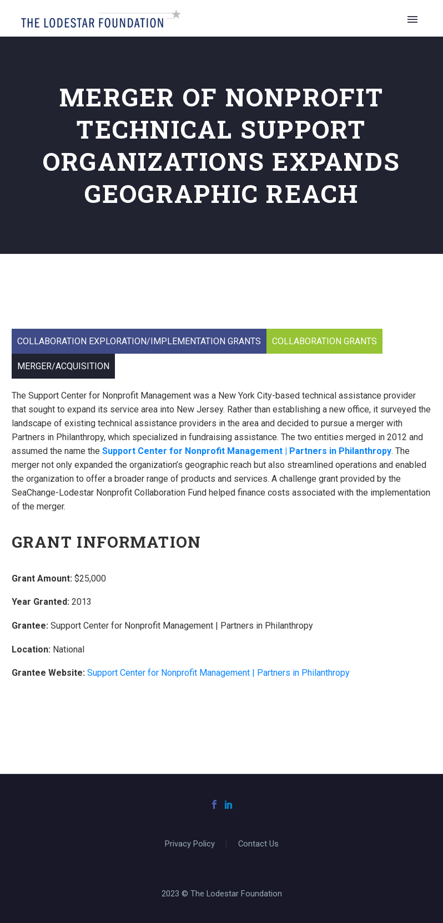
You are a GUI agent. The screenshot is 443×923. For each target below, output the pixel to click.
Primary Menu (412, 19)
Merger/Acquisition (63, 366)
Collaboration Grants (324, 341)
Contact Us (258, 844)
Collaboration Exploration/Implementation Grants (139, 341)
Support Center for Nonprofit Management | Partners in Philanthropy (218, 672)
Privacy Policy (190, 844)
